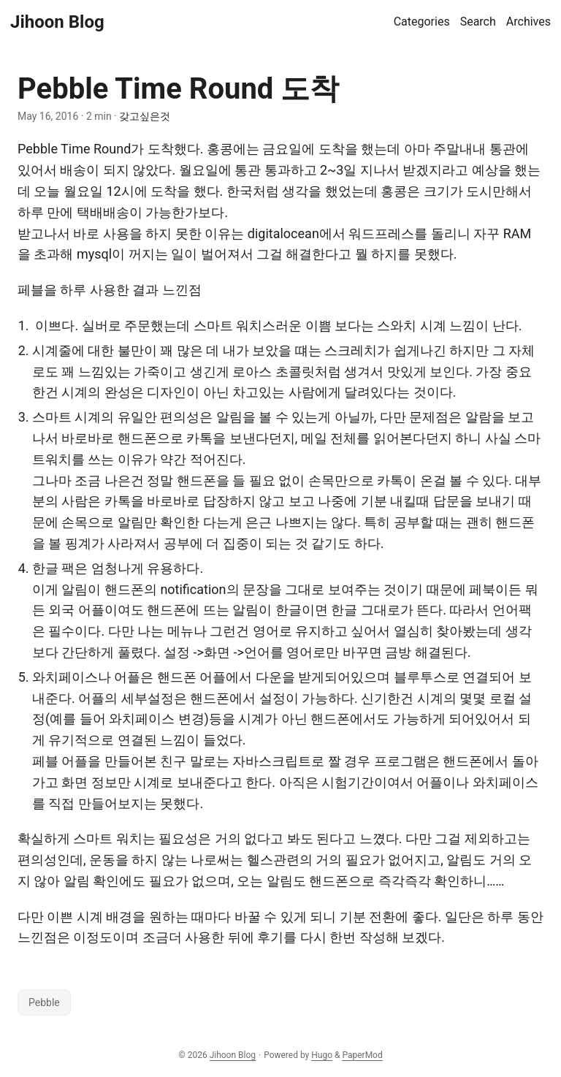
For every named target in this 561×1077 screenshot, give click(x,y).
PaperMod (362, 1055)
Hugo (321, 1055)
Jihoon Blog (57, 22)
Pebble (44, 1002)
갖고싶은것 (144, 116)
